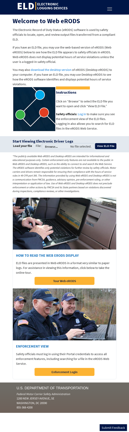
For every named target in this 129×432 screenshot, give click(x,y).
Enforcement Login (64, 372)
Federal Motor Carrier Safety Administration (43, 394)
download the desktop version (51, 70)
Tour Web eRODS (64, 281)
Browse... (68, 146)
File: (38, 146)
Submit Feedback (113, 428)
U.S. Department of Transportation (52, 388)
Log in (82, 114)
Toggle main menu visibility (109, 8)
